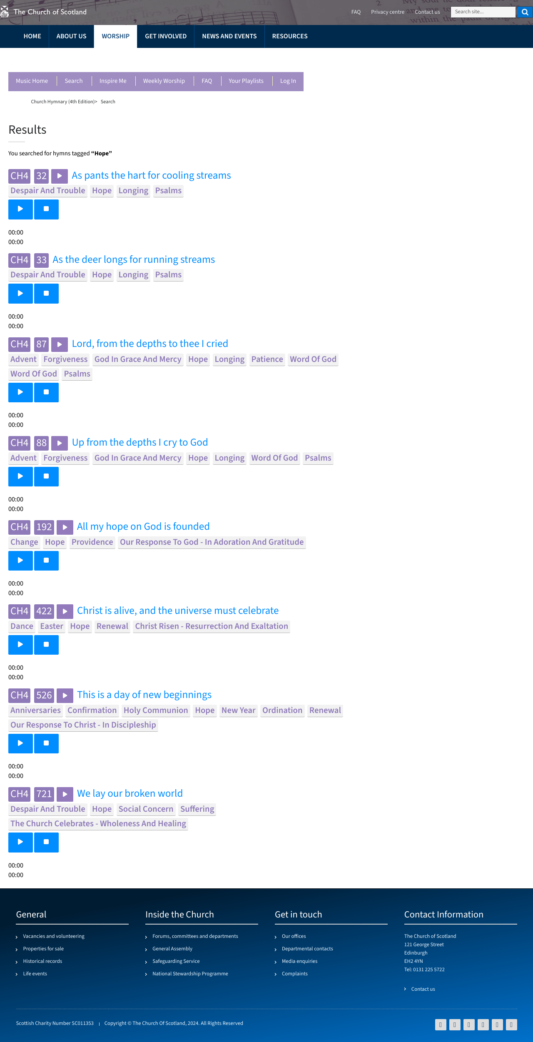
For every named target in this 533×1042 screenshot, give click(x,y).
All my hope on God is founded (143, 527)
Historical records (42, 961)
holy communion (156, 711)
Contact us (427, 12)
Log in (288, 81)
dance (21, 627)
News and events (229, 36)
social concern (146, 809)
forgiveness (65, 360)
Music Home (32, 81)
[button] (20, 209)
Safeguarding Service (175, 961)
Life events (35, 974)
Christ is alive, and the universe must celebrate (178, 611)
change (24, 542)
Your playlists (246, 81)
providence (92, 542)
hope (102, 191)
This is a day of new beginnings (144, 695)
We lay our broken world (130, 794)
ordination (282, 711)
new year (239, 711)
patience (267, 360)
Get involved (166, 36)
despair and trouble (47, 191)
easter (51, 627)
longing (134, 191)
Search (73, 81)
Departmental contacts (307, 949)
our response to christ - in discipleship (83, 725)
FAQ (207, 81)
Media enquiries (299, 961)
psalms (168, 191)
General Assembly (172, 949)
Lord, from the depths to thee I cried (150, 344)
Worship (116, 36)
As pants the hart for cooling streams (151, 176)
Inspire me (113, 81)
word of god (313, 360)
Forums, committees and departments (195, 936)
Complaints (295, 974)
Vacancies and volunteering (53, 936)
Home (32, 36)
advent (23, 360)
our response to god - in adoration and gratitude (212, 542)
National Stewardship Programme (190, 974)
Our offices (294, 936)
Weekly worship (164, 81)
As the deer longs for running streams (133, 260)
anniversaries (35, 711)
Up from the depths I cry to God (140, 443)
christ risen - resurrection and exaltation (211, 627)
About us (72, 36)
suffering (197, 809)
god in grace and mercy (138, 360)
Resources (290, 36)
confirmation (92, 711)
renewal (112, 627)
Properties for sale (43, 949)
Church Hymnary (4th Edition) (63, 101)
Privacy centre (387, 12)
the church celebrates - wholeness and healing (98, 824)
